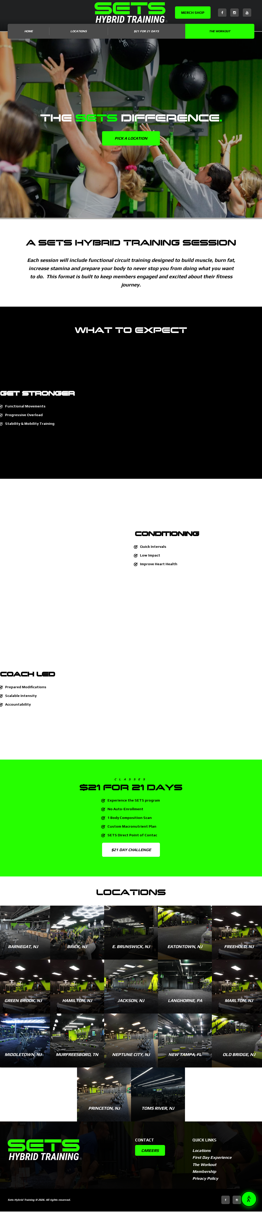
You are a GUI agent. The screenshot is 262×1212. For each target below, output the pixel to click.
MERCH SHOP (192, 12)
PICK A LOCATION (131, 138)
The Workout (219, 31)
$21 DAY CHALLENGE (131, 849)
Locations (201, 1151)
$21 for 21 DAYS (146, 31)
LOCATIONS (78, 31)
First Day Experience (212, 1157)
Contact (144, 1140)
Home (28, 31)
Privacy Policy (205, 1178)
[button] (249, 1199)
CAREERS (150, 1151)
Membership (204, 1172)
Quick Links (204, 1140)
